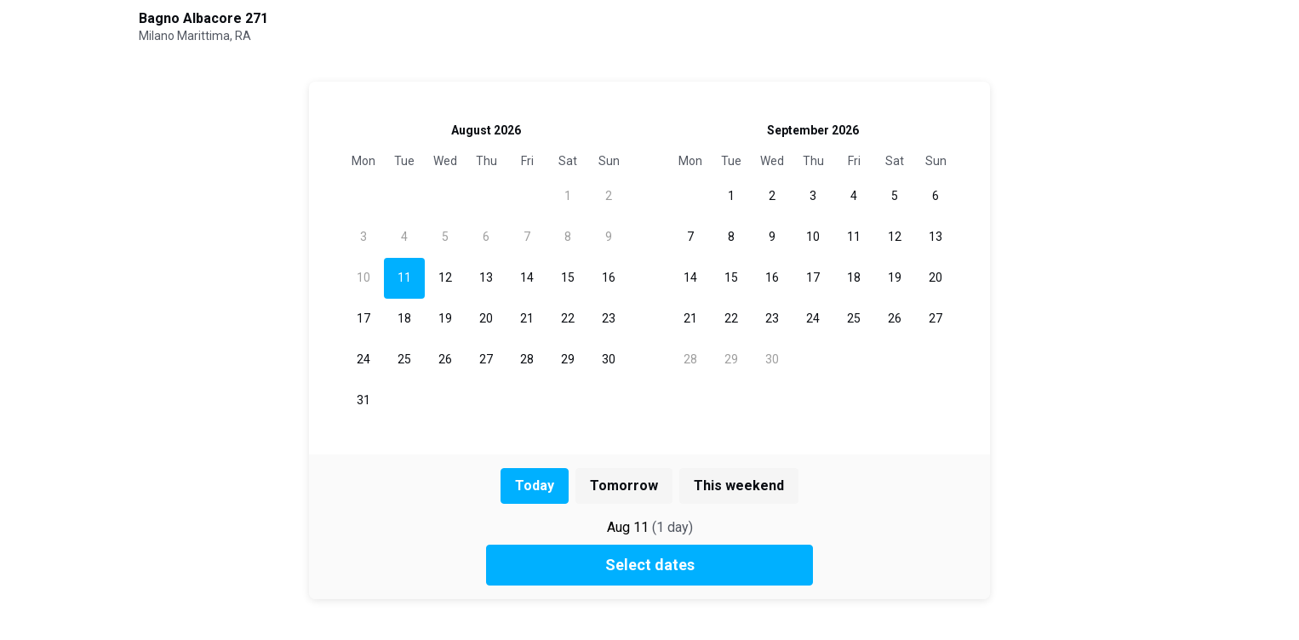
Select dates (650, 565)
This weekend (739, 485)
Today (534, 485)
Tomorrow (624, 485)
